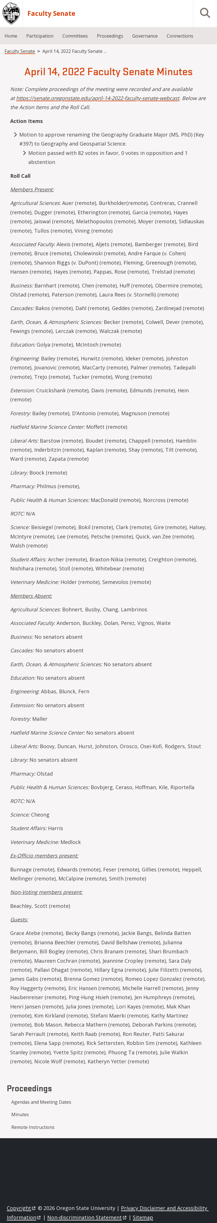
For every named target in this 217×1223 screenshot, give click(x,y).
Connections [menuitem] (180, 36)
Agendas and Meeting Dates (41, 1102)
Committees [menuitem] (75, 36)
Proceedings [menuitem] (110, 36)
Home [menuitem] (11, 36)
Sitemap (143, 1217)
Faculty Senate (51, 14)
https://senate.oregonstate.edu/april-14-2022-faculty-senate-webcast (97, 98)
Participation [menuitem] (39, 36)
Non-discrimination (87, 1217)
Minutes (20, 1114)
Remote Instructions (33, 1127)
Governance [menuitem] (145, 36)
